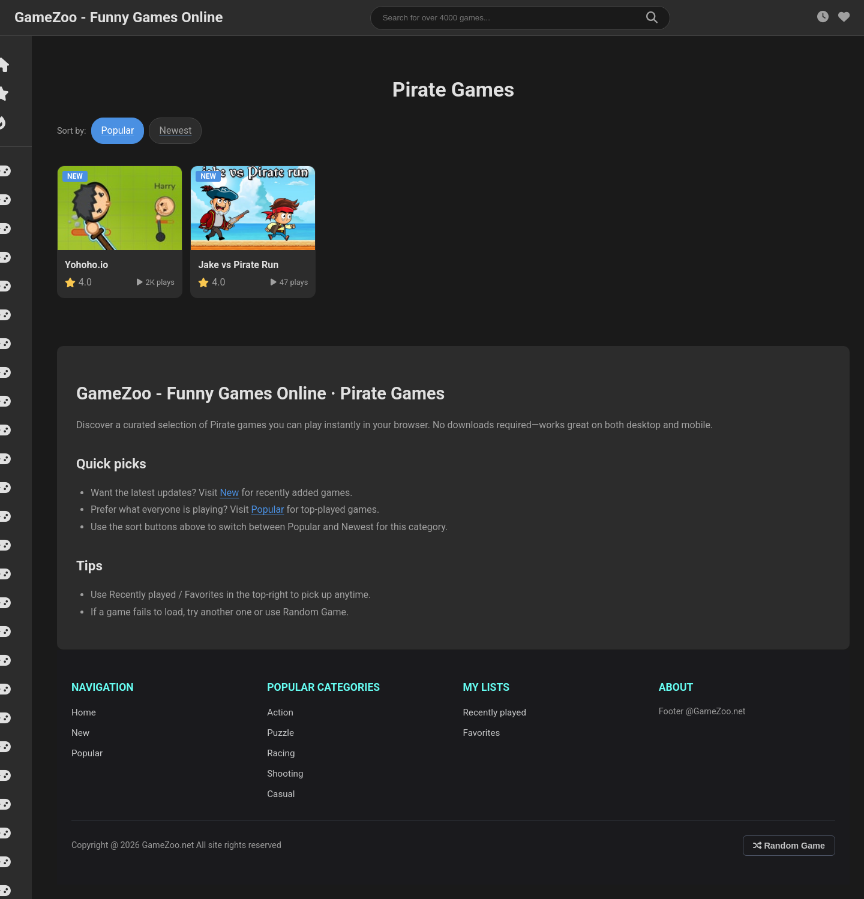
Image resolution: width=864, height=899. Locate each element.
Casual (285, 794)
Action (284, 712)
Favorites (484, 732)
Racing (285, 753)
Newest (181, 130)
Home (89, 712)
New (234, 492)
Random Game (789, 845)
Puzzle (284, 732)
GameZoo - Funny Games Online (118, 17)
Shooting (289, 773)
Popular (123, 130)
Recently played (497, 712)
